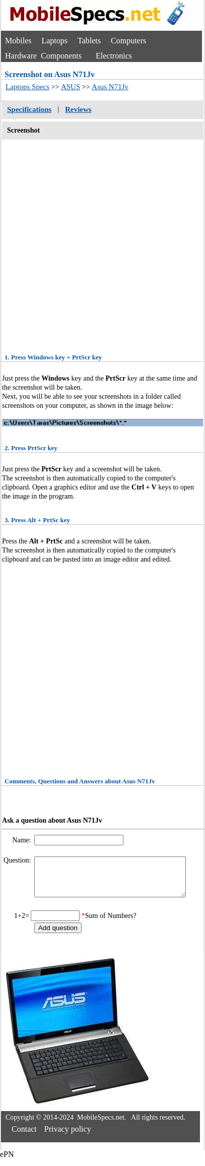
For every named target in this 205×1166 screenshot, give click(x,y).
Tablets (89, 40)
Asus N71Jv (110, 87)
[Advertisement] (94, 243)
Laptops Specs (27, 87)
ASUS (70, 87)
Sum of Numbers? (110, 923)
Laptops (54, 40)
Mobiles (18, 40)
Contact (24, 1136)
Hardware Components (43, 55)
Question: (18, 860)
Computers (128, 40)
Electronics (114, 55)
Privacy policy (67, 1136)
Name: (22, 840)
